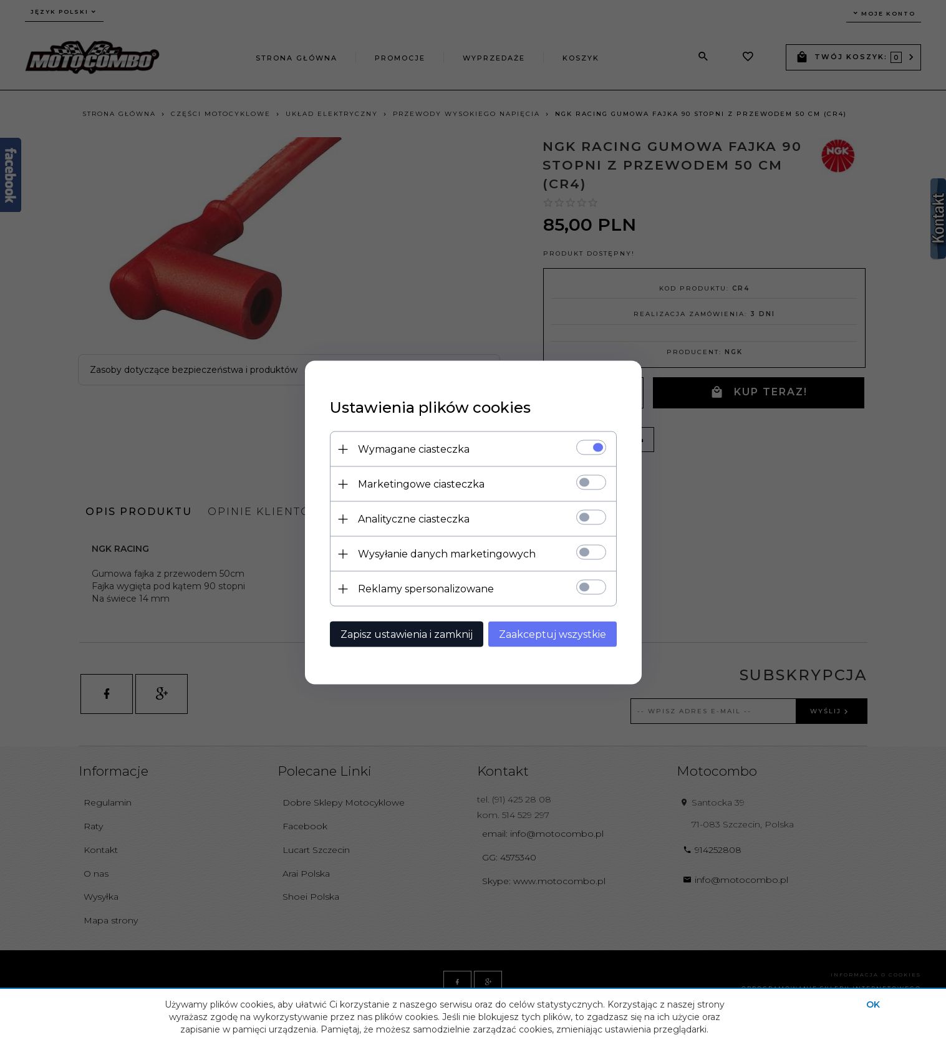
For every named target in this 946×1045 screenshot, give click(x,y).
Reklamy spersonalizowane (426, 589)
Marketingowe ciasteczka (421, 484)
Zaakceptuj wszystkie (552, 634)
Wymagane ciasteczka (414, 449)
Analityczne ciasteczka (414, 519)
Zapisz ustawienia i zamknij (406, 634)
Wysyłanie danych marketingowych (447, 554)
